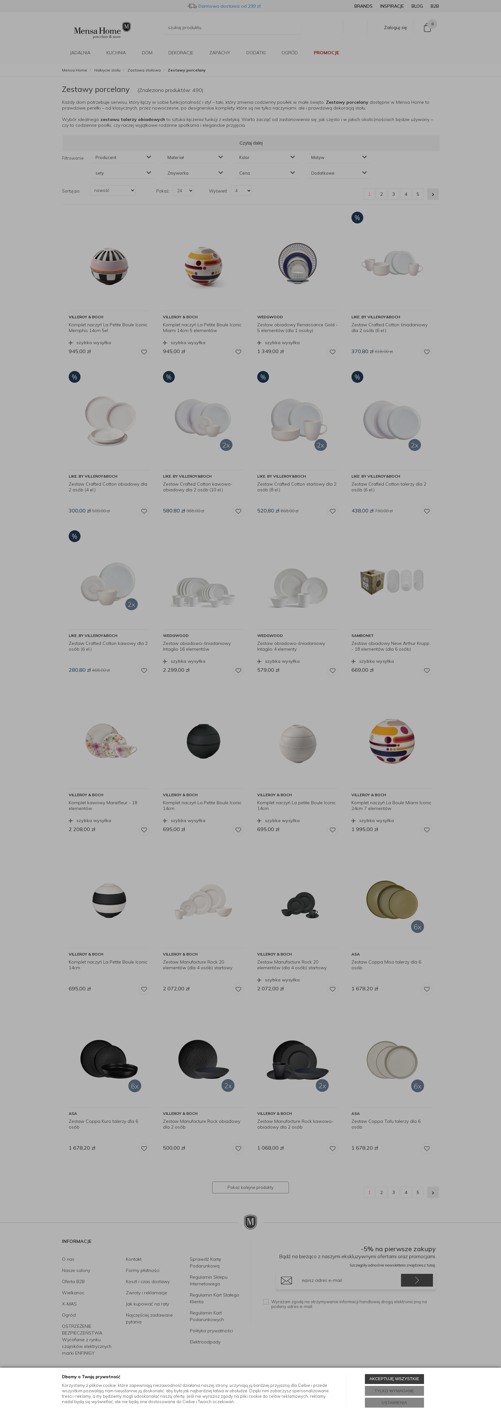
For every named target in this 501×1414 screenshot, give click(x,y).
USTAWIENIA (394, 1402)
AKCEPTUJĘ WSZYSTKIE (394, 1378)
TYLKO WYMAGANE (394, 1390)
